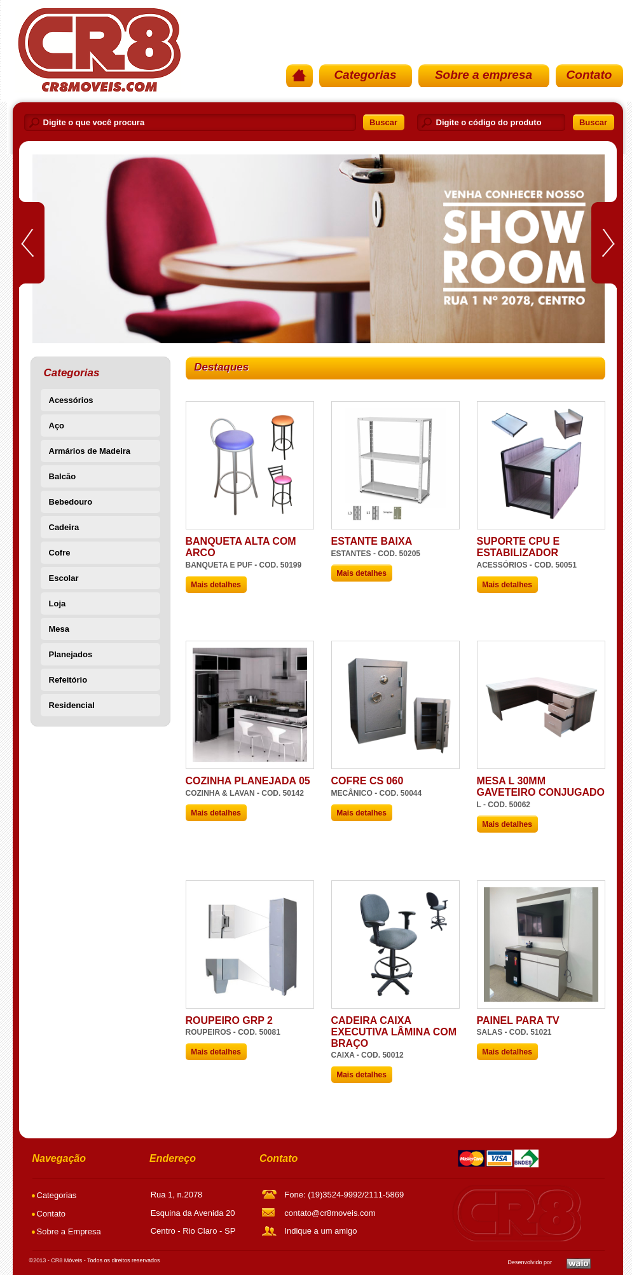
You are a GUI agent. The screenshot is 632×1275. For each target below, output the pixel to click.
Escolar (64, 578)
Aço (57, 425)
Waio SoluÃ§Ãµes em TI (579, 1263)
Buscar (383, 122)
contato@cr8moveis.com (329, 1213)
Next (604, 242)
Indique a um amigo (320, 1231)
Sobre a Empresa (69, 1231)
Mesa (59, 629)
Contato (589, 74)
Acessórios (71, 400)
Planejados (71, 654)
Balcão (62, 476)
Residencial (72, 705)
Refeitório (68, 680)
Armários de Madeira (90, 451)
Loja (57, 603)
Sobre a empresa (483, 74)
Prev (32, 242)
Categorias (365, 74)
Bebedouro (71, 502)
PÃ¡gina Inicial (98, 49)
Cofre (60, 552)
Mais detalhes (216, 584)
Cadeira (64, 527)
